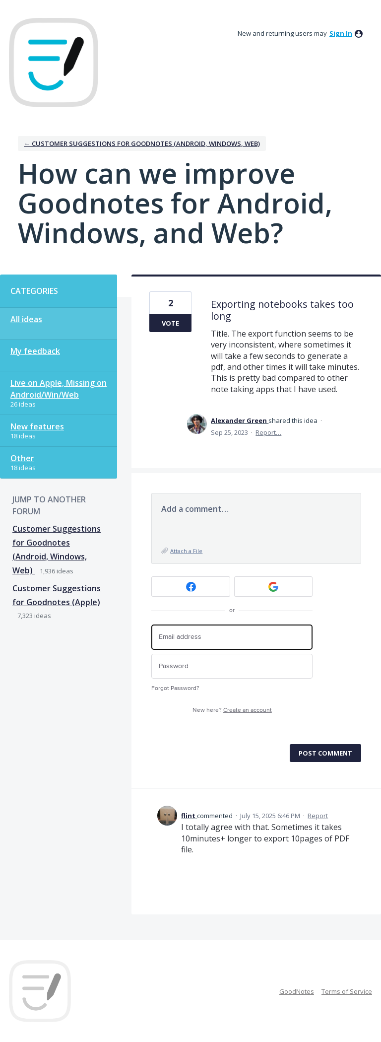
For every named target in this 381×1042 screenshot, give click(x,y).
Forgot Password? (175, 688)
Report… (268, 432)
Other (22, 458)
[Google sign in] (273, 586)
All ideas (26, 319)
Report (318, 815)
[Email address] (232, 637)
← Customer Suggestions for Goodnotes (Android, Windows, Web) (142, 143)
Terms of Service (346, 991)
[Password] (232, 666)
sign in (340, 33)
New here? (232, 710)
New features (37, 426)
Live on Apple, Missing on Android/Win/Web (58, 388)
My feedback (35, 351)
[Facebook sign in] (190, 586)
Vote (170, 323)
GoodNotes (296, 991)
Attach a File (186, 551)
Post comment (325, 753)
